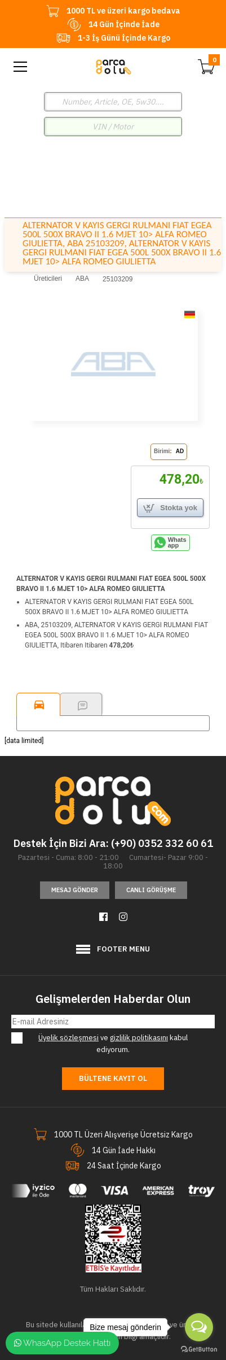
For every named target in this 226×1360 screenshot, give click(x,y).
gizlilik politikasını (139, 1037)
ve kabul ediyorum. (108, 1043)
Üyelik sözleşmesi (68, 1037)
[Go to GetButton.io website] (199, 1348)
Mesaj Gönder (74, 890)
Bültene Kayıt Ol (113, 1078)
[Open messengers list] (199, 1327)
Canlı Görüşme (151, 890)
